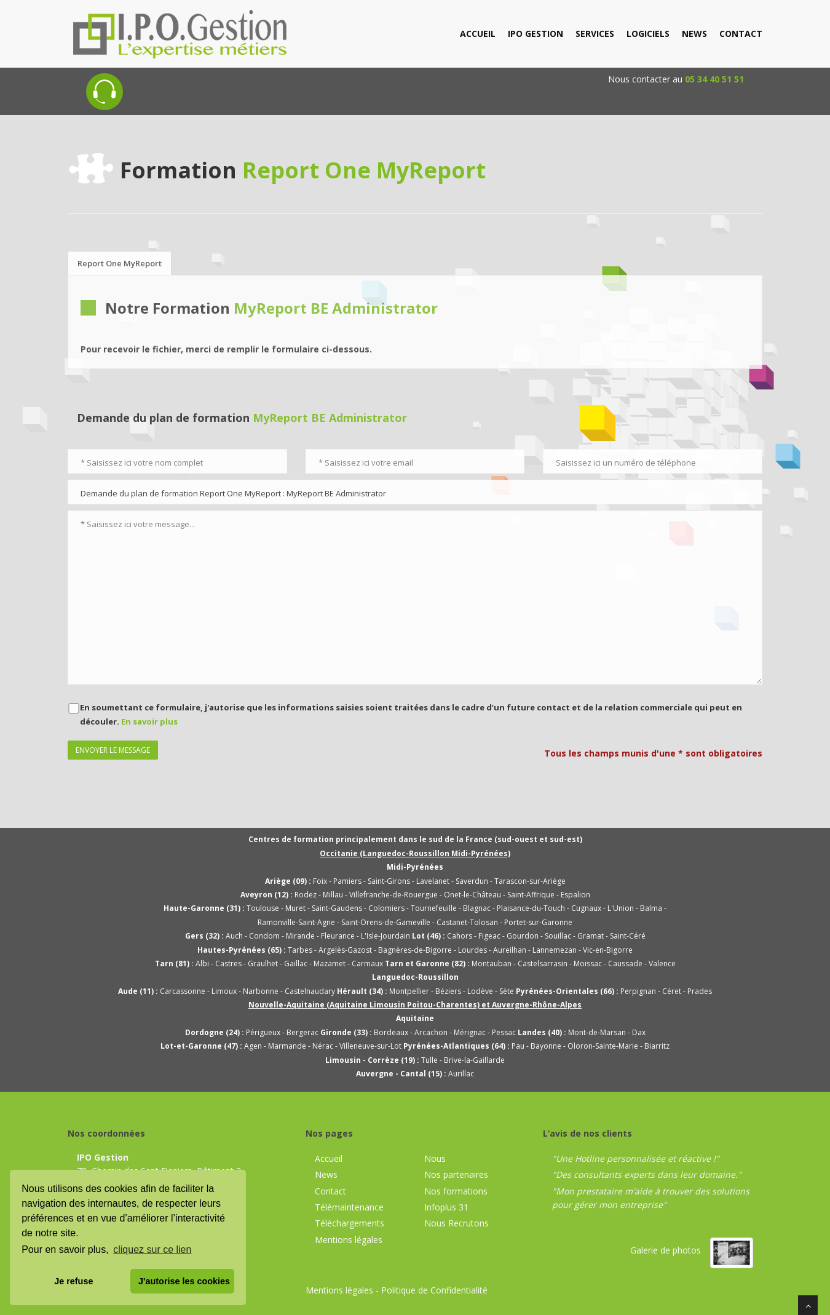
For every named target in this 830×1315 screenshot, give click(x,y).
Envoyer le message (113, 750)
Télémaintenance (349, 1207)
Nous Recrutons (456, 1223)
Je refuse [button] (73, 1281)
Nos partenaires (456, 1174)
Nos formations (456, 1191)
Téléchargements (349, 1223)
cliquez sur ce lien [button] (152, 1249)
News (326, 1174)
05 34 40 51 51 (714, 79)
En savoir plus (149, 721)
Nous (435, 1158)
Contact (330, 1191)
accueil (478, 33)
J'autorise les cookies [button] (184, 1281)
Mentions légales (348, 1239)
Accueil (328, 1158)
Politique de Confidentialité (434, 1290)
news (694, 33)
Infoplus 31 (446, 1207)
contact (740, 33)
